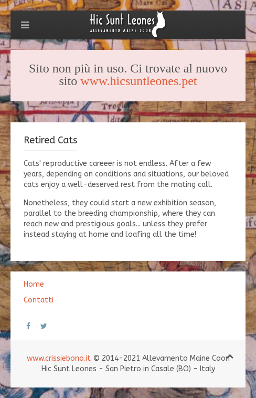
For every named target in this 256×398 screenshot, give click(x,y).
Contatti (39, 300)
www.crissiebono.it (59, 358)
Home (34, 284)
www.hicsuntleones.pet (138, 81)
